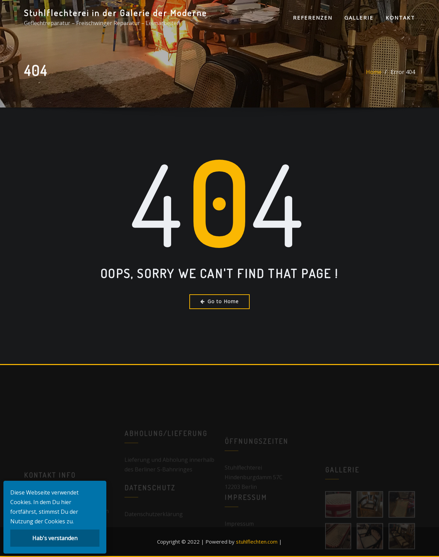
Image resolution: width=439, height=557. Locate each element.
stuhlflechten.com (256, 541)
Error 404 (403, 73)
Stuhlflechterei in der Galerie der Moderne (115, 12)
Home (373, 73)
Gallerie (358, 17)
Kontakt (400, 17)
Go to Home (219, 301)
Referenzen (312, 17)
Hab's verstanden (55, 538)
